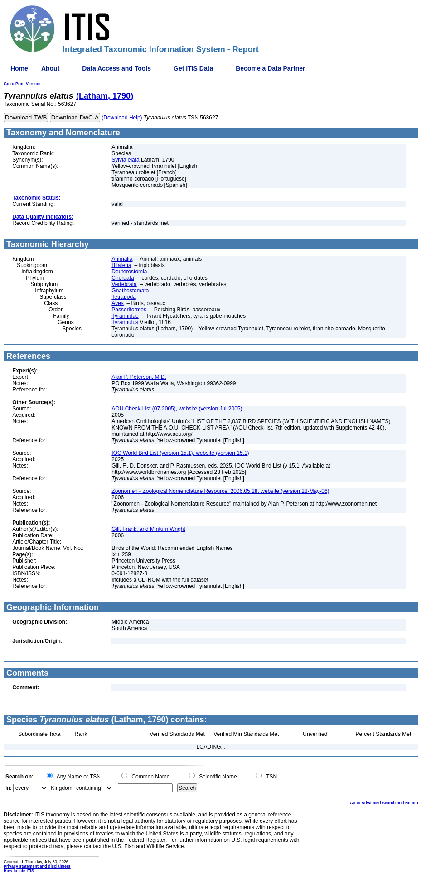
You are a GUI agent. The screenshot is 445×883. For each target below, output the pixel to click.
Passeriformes (128, 309)
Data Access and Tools (116, 68)
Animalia (121, 259)
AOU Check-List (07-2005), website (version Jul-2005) (176, 409)
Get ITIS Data (193, 68)
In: (8, 788)
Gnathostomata (130, 290)
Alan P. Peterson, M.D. (138, 377)
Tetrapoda (123, 297)
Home (19, 68)
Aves (117, 303)
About (50, 68)
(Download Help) (122, 118)
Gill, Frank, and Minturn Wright (148, 529)
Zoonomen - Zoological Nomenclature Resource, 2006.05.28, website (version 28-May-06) (220, 491)
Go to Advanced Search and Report (384, 803)
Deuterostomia (129, 271)
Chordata (122, 278)
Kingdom (61, 788)
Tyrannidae (124, 316)
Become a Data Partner (270, 68)
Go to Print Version (22, 83)
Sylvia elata (125, 160)
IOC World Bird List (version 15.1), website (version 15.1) (180, 453)
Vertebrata (123, 284)
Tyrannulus (124, 322)
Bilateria (121, 265)
